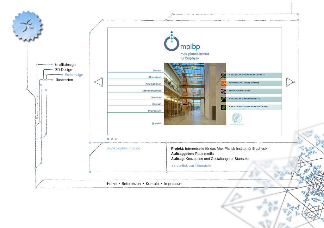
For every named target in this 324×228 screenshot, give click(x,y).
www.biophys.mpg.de (123, 148)
